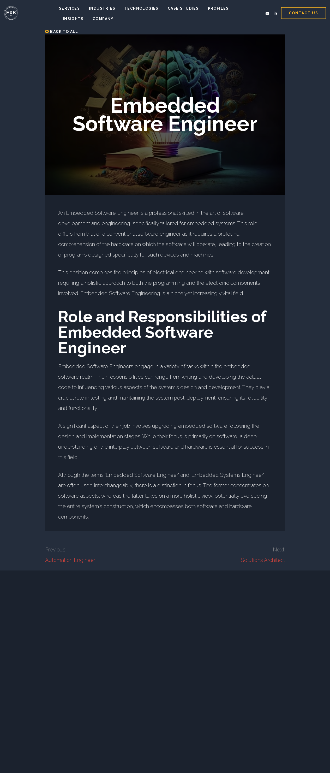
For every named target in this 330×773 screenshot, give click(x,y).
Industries (102, 8)
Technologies (141, 8)
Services (69, 8)
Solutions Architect (263, 560)
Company (103, 19)
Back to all (61, 31)
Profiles (218, 8)
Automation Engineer (70, 560)
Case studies (183, 8)
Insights (73, 19)
